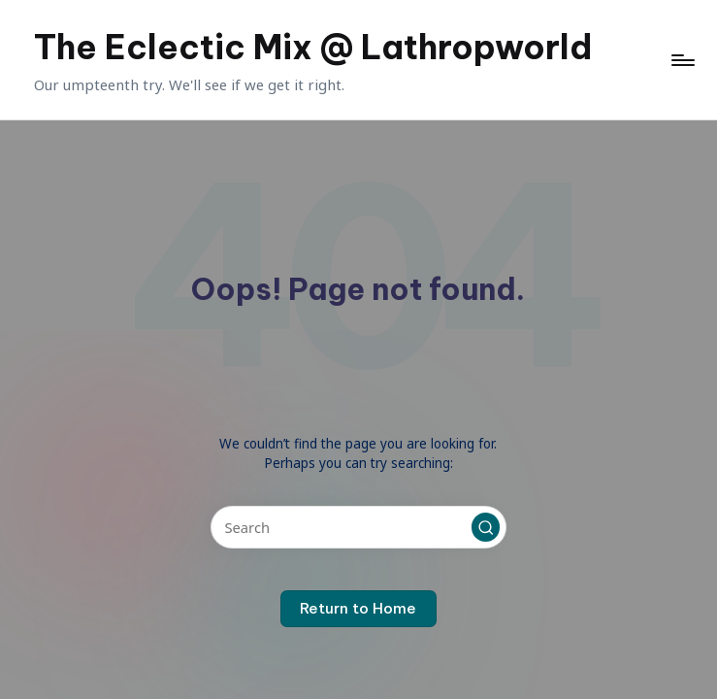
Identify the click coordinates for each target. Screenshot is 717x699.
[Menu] (681, 60)
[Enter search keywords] (358, 527)
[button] (486, 527)
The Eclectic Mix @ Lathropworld (313, 47)
